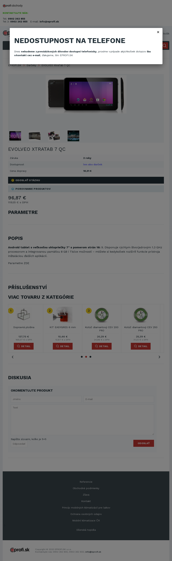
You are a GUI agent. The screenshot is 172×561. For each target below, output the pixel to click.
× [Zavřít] (158, 31)
